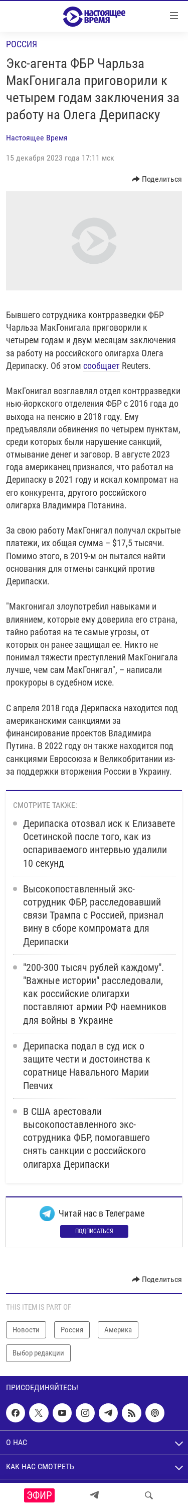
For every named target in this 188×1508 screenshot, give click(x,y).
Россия (21, 44)
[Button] (157, 179)
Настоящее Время (37, 137)
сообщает (101, 365)
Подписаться (94, 1231)
